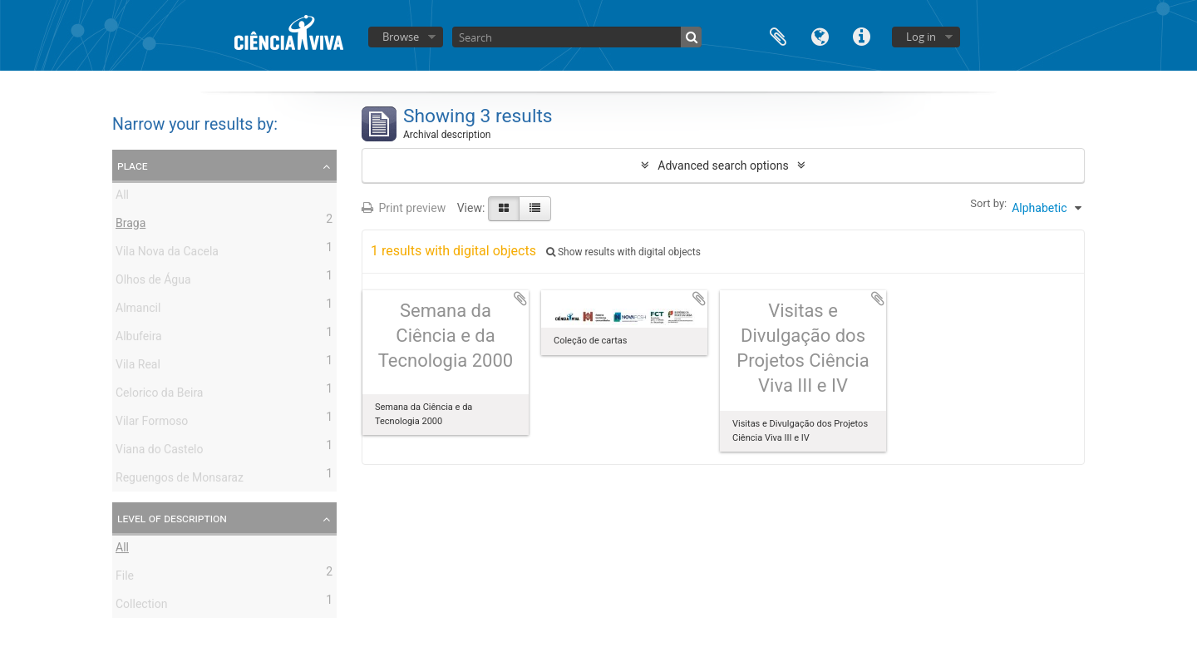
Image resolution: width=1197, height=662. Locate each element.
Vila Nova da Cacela (167, 253)
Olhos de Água (153, 282)
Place (132, 165)
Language (819, 35)
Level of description (172, 518)
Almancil (138, 310)
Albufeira (139, 338)
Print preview (404, 208)
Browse (400, 36)
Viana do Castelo (159, 451)
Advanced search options (723, 165)
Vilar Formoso (152, 423)
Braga (130, 225)
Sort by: (988, 203)
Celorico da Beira (159, 395)
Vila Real (138, 366)
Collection (141, 606)
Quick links (861, 35)
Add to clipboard (520, 298)
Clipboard (778, 35)
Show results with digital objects (623, 252)
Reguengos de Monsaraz (180, 480)
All (122, 197)
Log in (921, 36)
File (125, 578)
